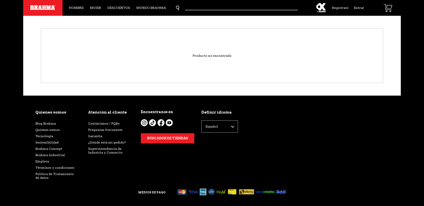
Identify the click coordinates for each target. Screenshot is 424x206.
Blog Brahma (45, 123)
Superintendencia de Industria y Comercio (105, 150)
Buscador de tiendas (167, 138)
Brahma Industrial (50, 155)
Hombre (76, 8)
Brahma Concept (48, 149)
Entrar (359, 8)
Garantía (95, 136)
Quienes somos (47, 130)
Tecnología (44, 136)
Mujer (95, 8)
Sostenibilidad (47, 142)
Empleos (42, 161)
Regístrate (340, 8)
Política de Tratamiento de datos (54, 176)
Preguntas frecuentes (105, 130)
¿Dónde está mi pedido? (107, 142)
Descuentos (118, 8)
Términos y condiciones (54, 168)
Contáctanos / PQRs (104, 123)
